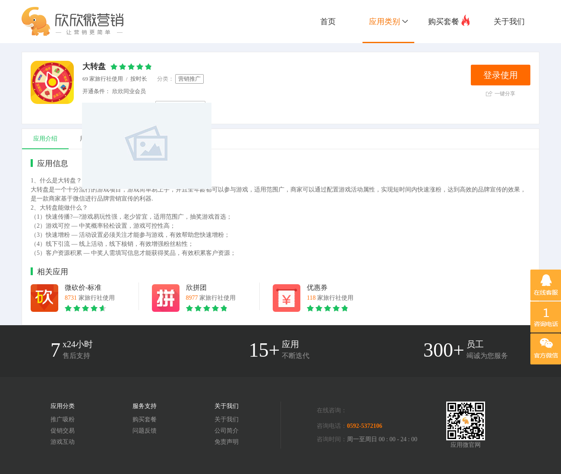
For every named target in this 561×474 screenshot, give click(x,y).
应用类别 (388, 21)
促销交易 (62, 430)
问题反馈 (144, 430)
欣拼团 (196, 287)
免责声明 (226, 442)
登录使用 (500, 75)
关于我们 (509, 21)
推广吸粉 (62, 419)
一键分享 (500, 94)
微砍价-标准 (83, 287)
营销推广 (189, 78)
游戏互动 (62, 442)
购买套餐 (449, 20)
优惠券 (317, 287)
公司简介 (226, 430)
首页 (328, 21)
